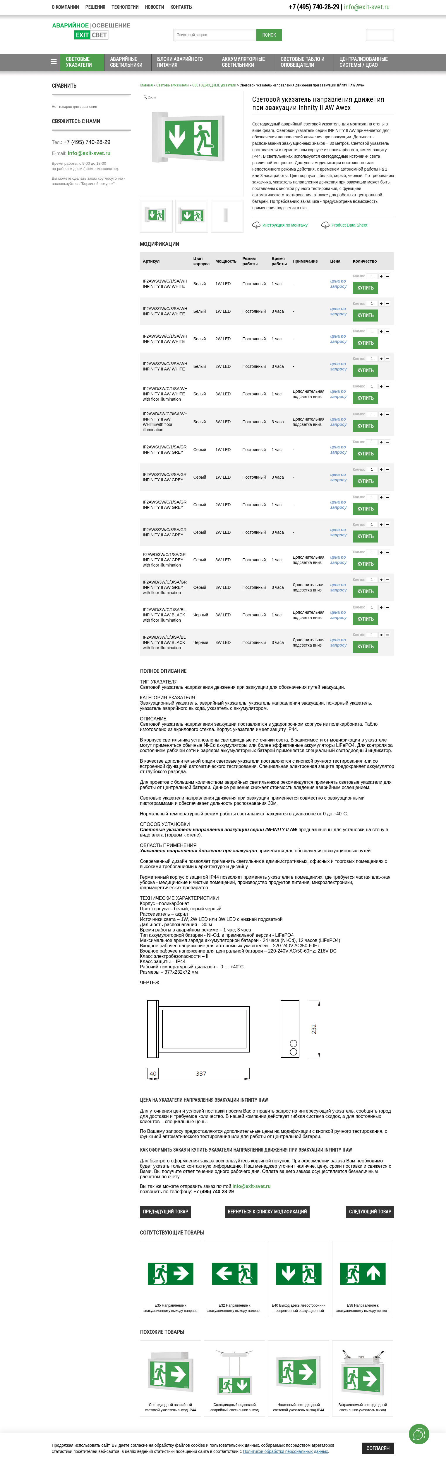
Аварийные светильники (126, 62)
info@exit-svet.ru (367, 7)
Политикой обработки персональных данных (285, 1451)
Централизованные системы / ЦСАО (363, 62)
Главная (146, 85)
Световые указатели (79, 62)
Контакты (181, 7)
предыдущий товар (165, 1212)
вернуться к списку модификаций (267, 1212)
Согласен (378, 1448)
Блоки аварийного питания (180, 62)
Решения (95, 7)
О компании (65, 7)
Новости (154, 7)
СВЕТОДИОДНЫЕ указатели (214, 85)
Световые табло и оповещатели (302, 62)
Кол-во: (359, 276)
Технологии (125, 7)
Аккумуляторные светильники (243, 62)
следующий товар (370, 1212)
